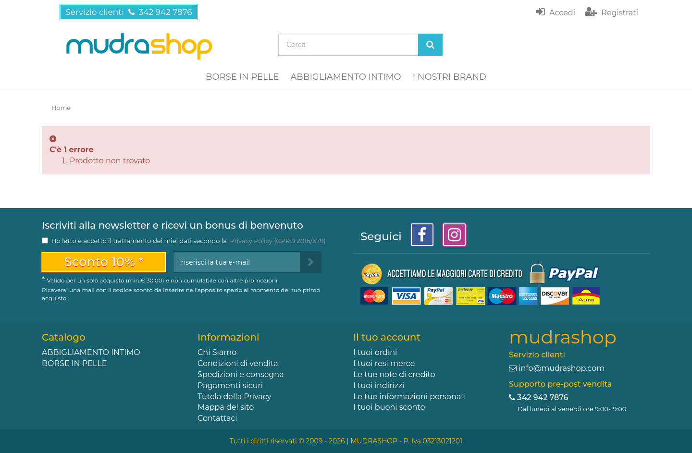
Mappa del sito (226, 407)
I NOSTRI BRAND (449, 77)
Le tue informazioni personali (409, 396)
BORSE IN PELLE (242, 77)
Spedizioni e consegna (241, 374)
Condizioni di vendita (238, 363)
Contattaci (217, 418)
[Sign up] (310, 262)
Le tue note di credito (394, 374)
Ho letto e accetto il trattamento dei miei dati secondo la (188, 241)
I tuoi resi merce (384, 363)
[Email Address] (236, 262)
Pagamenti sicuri (230, 385)
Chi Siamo (217, 352)
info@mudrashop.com (562, 368)
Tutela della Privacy (234, 396)
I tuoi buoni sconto (389, 407)
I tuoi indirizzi (378, 385)
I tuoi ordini (375, 352)
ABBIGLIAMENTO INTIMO (345, 77)
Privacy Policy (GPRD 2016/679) (277, 241)
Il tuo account (386, 337)
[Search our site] (348, 45)
